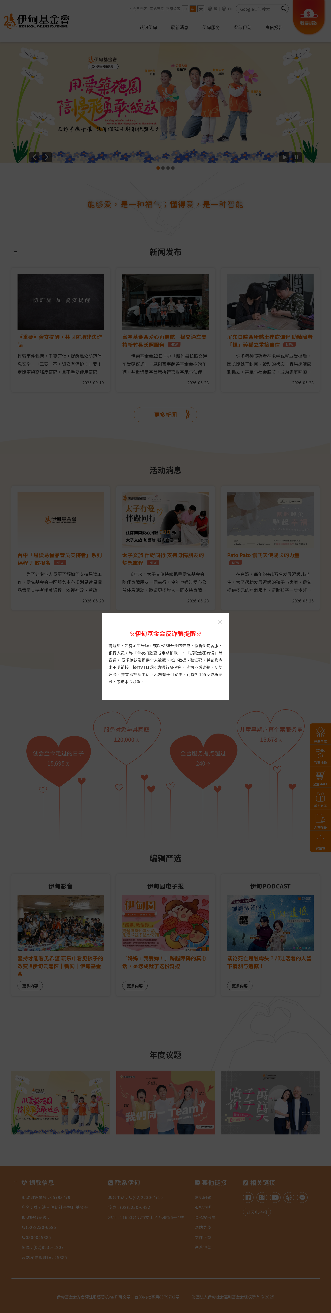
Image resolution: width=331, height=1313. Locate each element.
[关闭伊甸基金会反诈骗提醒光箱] (219, 622)
